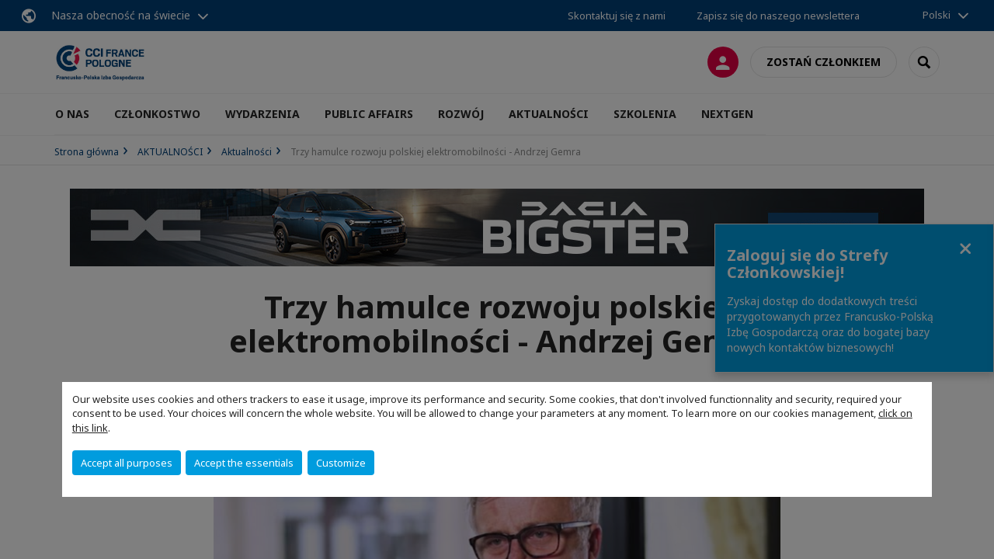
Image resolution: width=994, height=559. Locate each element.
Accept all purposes (126, 463)
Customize (341, 463)
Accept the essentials (244, 463)
